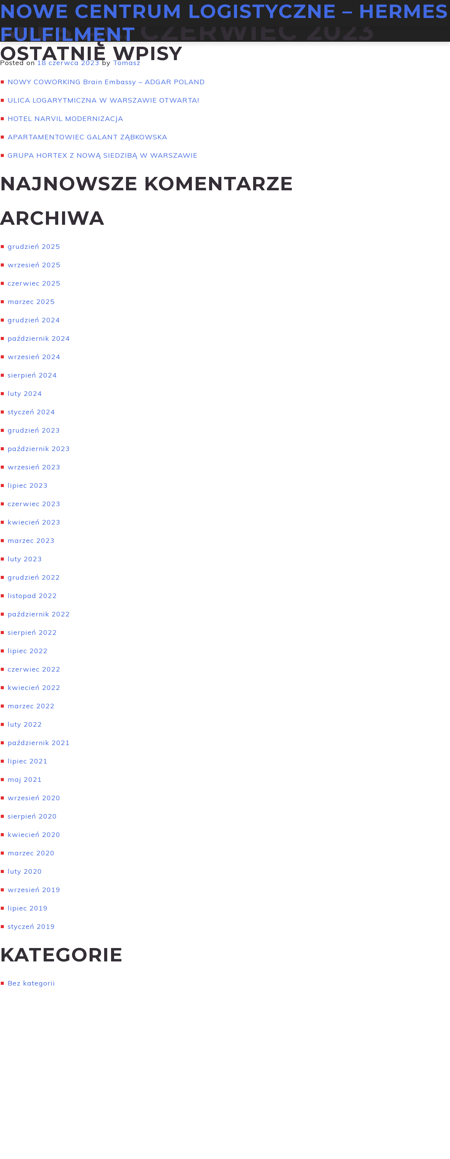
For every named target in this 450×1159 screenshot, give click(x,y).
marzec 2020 (31, 852)
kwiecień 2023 (34, 522)
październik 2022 (39, 614)
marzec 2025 (31, 301)
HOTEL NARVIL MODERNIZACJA (65, 118)
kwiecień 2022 (34, 687)
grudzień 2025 (34, 246)
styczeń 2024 (31, 411)
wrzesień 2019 (34, 889)
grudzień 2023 (34, 430)
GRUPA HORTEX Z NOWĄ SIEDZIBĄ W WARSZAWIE (103, 155)
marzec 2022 (31, 705)
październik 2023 (39, 448)
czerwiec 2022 (34, 669)
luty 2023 (25, 558)
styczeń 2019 (31, 926)
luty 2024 (25, 393)
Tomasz (127, 62)
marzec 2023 (31, 540)
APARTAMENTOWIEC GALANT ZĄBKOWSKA (87, 136)
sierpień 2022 (32, 632)
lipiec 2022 (28, 650)
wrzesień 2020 (34, 797)
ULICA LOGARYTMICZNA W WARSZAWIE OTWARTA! (103, 100)
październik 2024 (39, 338)
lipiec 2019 (28, 908)
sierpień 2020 (32, 816)
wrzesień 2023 (34, 467)
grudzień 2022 (34, 577)
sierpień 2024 (32, 375)
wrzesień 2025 (34, 264)
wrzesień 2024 (34, 356)
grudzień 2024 (34, 319)
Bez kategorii (31, 983)
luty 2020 (25, 871)
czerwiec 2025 (34, 283)
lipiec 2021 (28, 761)
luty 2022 (25, 724)
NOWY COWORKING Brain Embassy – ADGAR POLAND (106, 81)
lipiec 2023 (28, 485)
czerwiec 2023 (34, 503)
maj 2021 (25, 779)
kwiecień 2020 (34, 834)
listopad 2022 (32, 595)
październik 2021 (39, 742)
